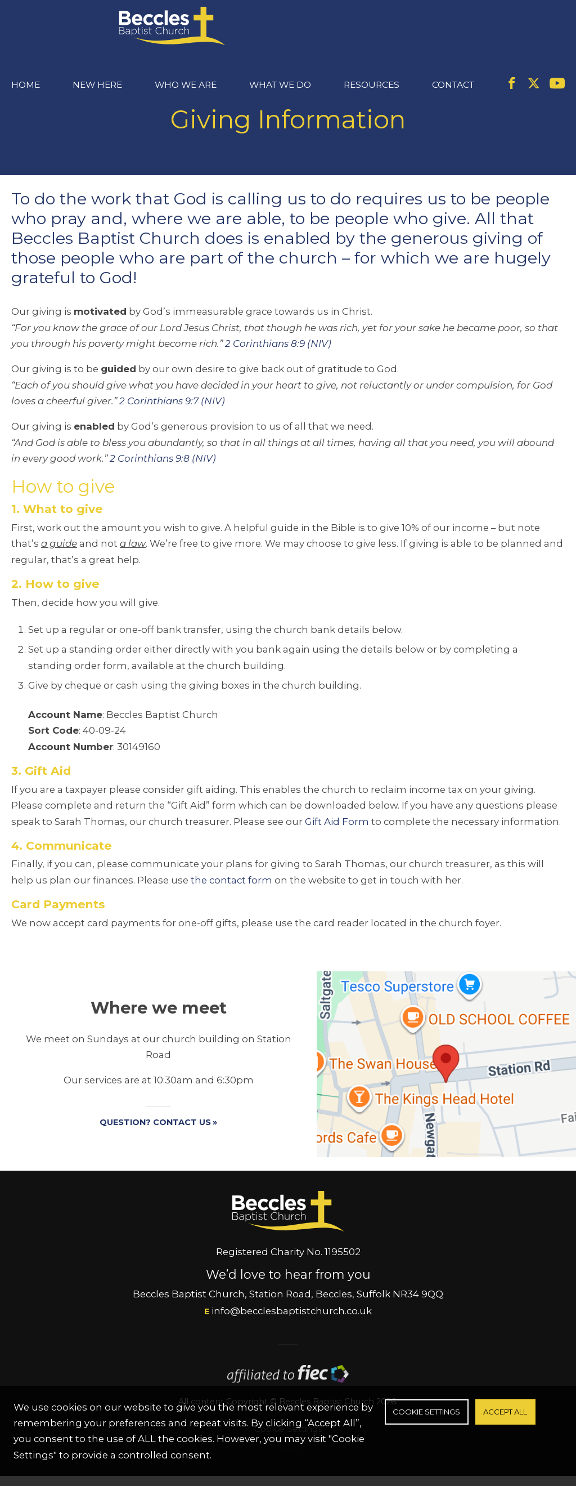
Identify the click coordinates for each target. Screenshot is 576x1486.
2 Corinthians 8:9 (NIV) (278, 377)
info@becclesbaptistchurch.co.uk (292, 1345)
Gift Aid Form (337, 855)
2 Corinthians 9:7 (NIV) (172, 435)
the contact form (231, 914)
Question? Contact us (155, 1157)
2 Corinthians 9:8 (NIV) (163, 492)
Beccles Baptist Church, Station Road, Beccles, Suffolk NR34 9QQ (288, 1328)
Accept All (505, 1411)
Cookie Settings (426, 1411)
